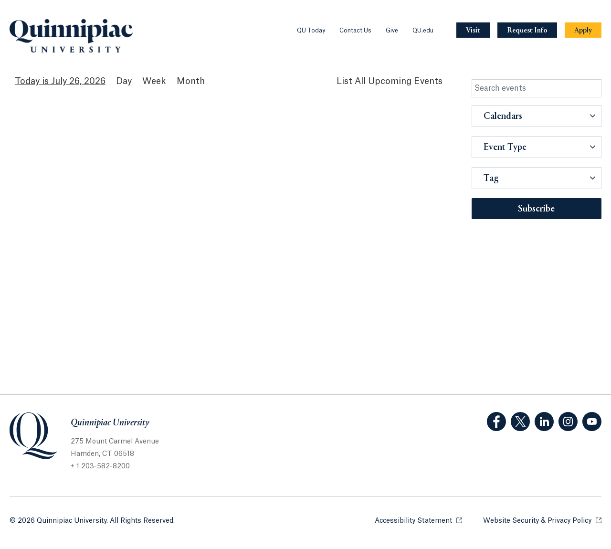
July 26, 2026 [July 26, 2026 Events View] (78, 81)
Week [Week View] (154, 81)
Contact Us (355, 30)
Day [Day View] (124, 81)
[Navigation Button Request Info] (527, 30)
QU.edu (422, 30)
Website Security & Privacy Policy (542, 520)
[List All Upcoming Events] (389, 81)
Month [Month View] (191, 81)
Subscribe (536, 209)
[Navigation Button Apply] (583, 30)
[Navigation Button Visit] (473, 30)
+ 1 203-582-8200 (100, 466)
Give (392, 30)
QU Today (311, 30)
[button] (537, 116)
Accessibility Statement (418, 520)
